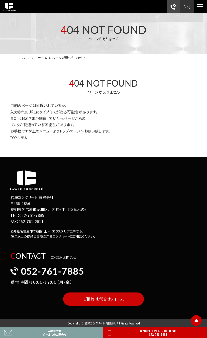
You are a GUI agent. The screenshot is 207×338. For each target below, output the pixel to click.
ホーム (26, 57)
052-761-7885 (47, 271)
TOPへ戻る (19, 138)
